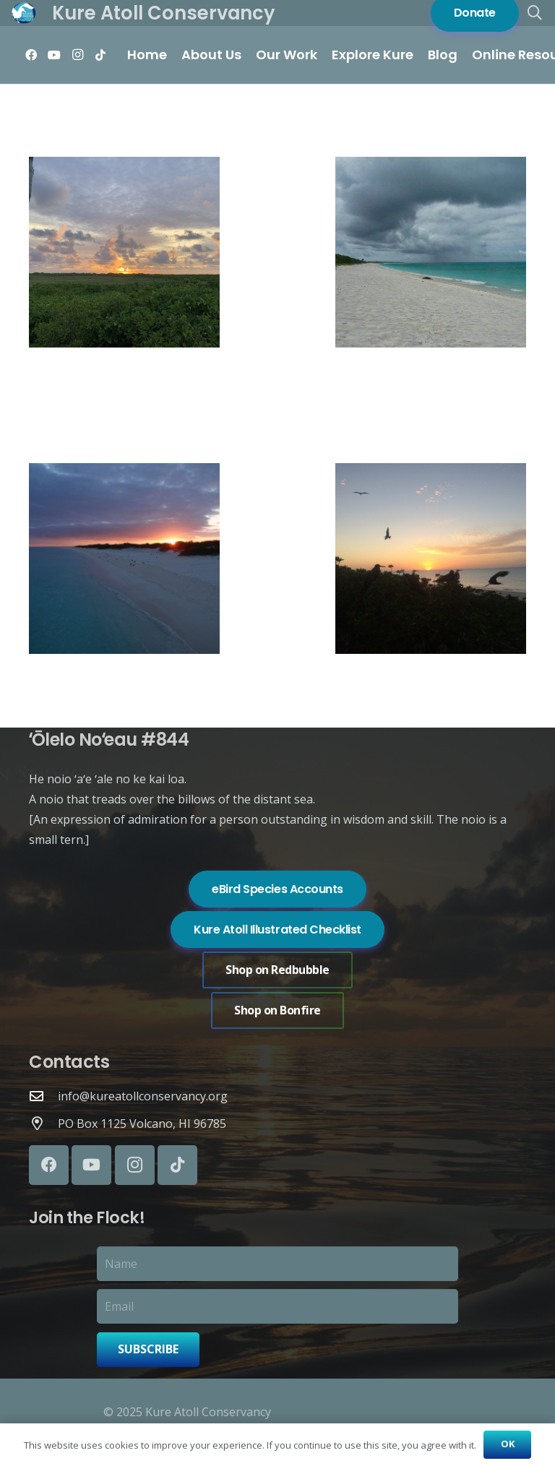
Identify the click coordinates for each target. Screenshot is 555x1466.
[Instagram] (77, 54)
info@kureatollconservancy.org (143, 1096)
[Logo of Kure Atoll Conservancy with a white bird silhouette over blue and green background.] (24, 13)
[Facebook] (31, 54)
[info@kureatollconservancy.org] (43, 1096)
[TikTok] (100, 54)
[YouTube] (54, 54)
